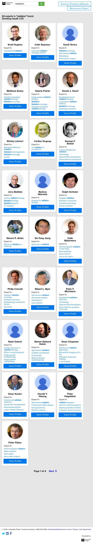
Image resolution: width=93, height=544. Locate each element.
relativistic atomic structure (73, 443)
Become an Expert (79, 8)
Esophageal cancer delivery (70, 109)
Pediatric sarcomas (15, 331)
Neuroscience (68, 279)
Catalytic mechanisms (44, 384)
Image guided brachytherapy (13, 389)
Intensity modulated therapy (15, 109)
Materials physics (42, 443)
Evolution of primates (71, 220)
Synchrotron (43, 272)
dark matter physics (15, 498)
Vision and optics (69, 282)
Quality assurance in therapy (15, 382)
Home (69, 529)
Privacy (75, 529)
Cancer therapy (17, 217)
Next (53, 518)
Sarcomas (11, 338)
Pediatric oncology (14, 327)
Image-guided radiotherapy (13, 394)
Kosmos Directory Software (75, 4)
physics (14, 222)
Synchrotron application (71, 382)
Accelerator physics (43, 329)
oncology (70, 53)
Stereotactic (71, 56)
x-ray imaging (67, 395)
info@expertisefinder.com (57, 529)
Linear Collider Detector (17, 445)
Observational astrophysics (73, 172)
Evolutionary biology (70, 222)
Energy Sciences (41, 441)
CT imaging (12, 225)
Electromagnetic (17, 490)
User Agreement (85, 529)
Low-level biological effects (42, 54)
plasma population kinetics (73, 441)
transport (70, 436)
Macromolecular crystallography (41, 390)
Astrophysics (40, 332)
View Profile (18, 71)
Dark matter (12, 496)
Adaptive (69, 217)
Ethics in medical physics (17, 386)
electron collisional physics (73, 438)
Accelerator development (17, 440)
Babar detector (13, 493)
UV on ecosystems (41, 164)
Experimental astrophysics (73, 170)
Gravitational (16, 53)
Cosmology (67, 167)
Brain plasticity (68, 276)
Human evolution (69, 225)
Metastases (67, 58)
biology (14, 220)
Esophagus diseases (70, 120)
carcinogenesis (17, 167)
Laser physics (40, 334)
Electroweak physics (15, 443)
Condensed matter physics (46, 438)
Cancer (10, 172)
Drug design (40, 386)
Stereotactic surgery (70, 61)
